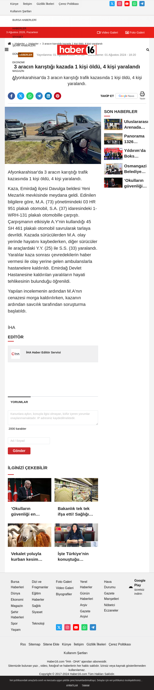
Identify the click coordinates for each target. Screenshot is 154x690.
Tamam (85, 685)
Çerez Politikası (69, 3)
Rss (23, 644)
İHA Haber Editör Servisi (43, 352)
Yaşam (16, 629)
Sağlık (36, 606)
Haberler (19, 28)
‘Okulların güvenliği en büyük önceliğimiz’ (23, 511)
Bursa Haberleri (24, 19)
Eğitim (36, 593)
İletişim (27, 3)
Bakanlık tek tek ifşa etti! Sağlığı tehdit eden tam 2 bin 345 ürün (75, 511)
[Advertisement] (72, 379)
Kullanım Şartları (20, 11)
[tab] (19, 402)
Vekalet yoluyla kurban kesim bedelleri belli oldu (29, 556)
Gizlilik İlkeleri (45, 3)
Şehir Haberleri (23, 45)
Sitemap (34, 644)
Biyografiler (64, 594)
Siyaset (17, 37)
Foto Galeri (64, 581)
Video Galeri (65, 588)
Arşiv (83, 605)
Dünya (16, 53)
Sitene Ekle (51, 644)
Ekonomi (18, 62)
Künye (14, 3)
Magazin (18, 70)
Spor (14, 623)
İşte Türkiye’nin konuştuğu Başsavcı (73, 556)
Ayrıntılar (72, 685)
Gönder (19, 451)
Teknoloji (38, 623)
